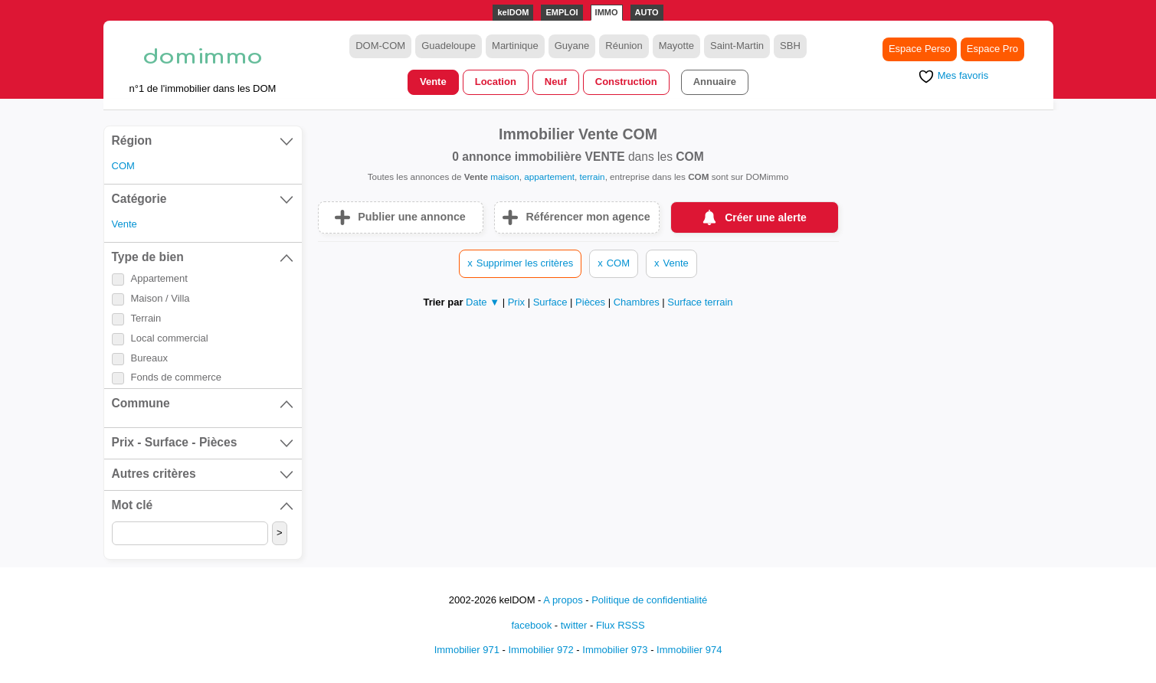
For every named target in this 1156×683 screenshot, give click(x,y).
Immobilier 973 (614, 649)
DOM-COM (380, 45)
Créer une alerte (766, 217)
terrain (591, 176)
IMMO (606, 12)
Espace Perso (920, 48)
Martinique (515, 45)
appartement (549, 176)
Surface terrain (699, 302)
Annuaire (714, 81)
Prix (518, 302)
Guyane (572, 45)
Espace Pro (992, 48)
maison (504, 176)
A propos (562, 600)
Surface (551, 302)
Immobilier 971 (466, 649)
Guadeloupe (448, 45)
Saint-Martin (737, 45)
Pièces (591, 302)
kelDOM (513, 12)
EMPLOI (561, 12)
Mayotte (676, 45)
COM (123, 166)
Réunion (623, 45)
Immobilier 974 (689, 649)
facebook (531, 625)
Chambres (638, 302)
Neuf (556, 81)
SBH (790, 45)
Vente (433, 81)
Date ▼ (482, 302)
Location (495, 81)
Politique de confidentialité (649, 600)
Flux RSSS (620, 625)
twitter (574, 625)
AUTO (647, 12)
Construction (626, 81)
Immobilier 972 (540, 649)
